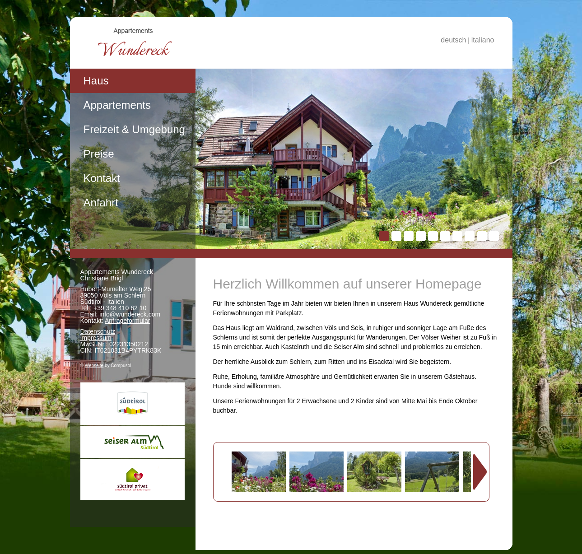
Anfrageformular (127, 320)
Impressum (96, 337)
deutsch (453, 40)
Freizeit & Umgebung (134, 129)
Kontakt (102, 178)
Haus (96, 80)
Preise (99, 154)
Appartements (117, 105)
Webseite (94, 365)
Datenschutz (98, 331)
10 (494, 236)
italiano (482, 40)
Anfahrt (101, 202)
